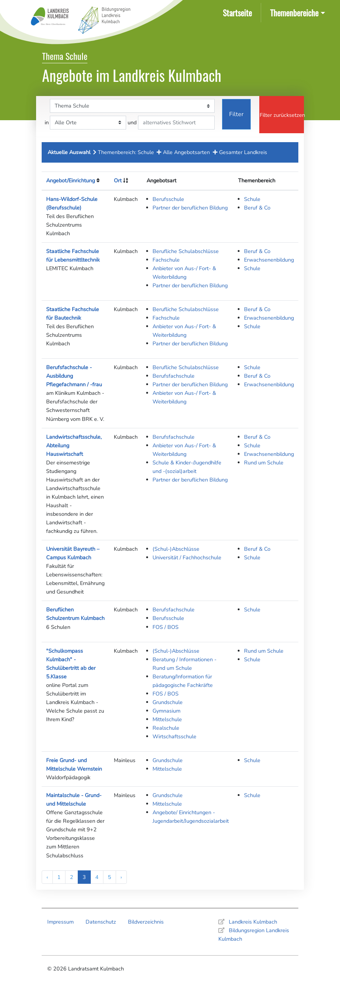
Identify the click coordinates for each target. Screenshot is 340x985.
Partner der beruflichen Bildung (190, 207)
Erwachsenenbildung (269, 259)
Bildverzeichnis (146, 921)
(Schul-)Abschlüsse (176, 549)
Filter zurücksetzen (282, 115)
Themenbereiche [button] (294, 12)
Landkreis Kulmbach (253, 921)
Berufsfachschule (174, 376)
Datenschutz (101, 921)
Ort (118, 180)
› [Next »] (121, 877)
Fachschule (166, 259)
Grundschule (168, 702)
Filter (236, 114)
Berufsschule (168, 199)
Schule (252, 199)
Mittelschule (167, 719)
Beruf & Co (257, 207)
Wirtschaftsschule (174, 736)
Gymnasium (166, 710)
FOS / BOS (166, 627)
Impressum (60, 921)
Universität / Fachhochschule (187, 557)
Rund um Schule (263, 462)
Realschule (166, 728)
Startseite (239, 12)
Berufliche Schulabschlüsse (186, 251)
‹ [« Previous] (47, 877)
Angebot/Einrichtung (70, 180)
